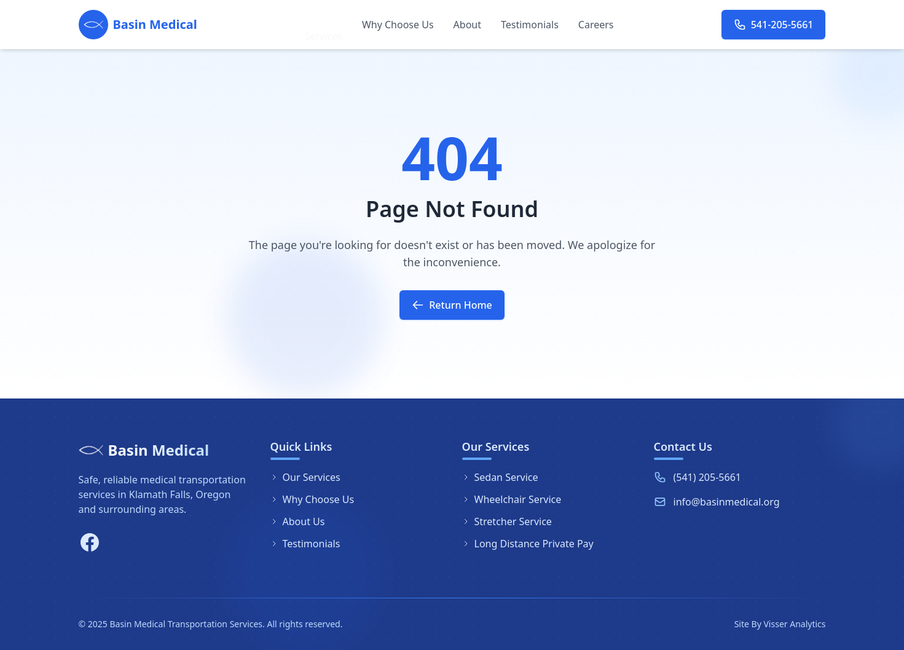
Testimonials (530, 26)
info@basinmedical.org (727, 502)
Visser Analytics (794, 624)
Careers (596, 24)
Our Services (305, 477)
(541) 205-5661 (707, 477)
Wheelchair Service (512, 499)
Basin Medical (159, 450)
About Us (297, 521)
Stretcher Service (507, 521)
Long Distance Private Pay (528, 543)
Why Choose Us (398, 24)
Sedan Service (500, 477)
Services (323, 24)
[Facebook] (90, 542)
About (467, 24)
